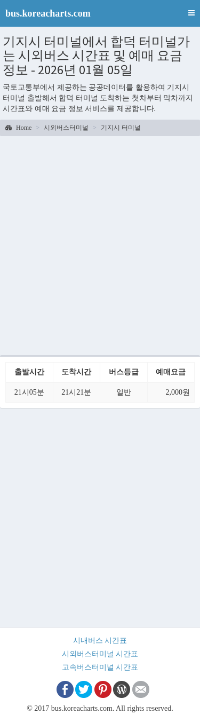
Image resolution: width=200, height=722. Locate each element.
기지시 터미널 (121, 127)
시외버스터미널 (66, 127)
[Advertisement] (100, 244)
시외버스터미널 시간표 (100, 654)
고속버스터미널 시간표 (100, 667)
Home (18, 127)
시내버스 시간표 (100, 641)
